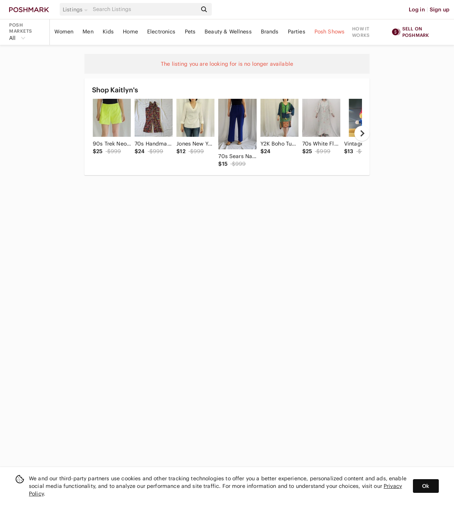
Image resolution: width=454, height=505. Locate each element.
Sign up (439, 9)
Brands (270, 31)
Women (63, 31)
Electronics (161, 31)
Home (130, 31)
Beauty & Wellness (228, 31)
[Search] (144, 9)
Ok (425, 486)
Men (88, 31)
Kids (108, 31)
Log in (417, 9)
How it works (361, 32)
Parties (296, 31)
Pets (190, 31)
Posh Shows (329, 31)
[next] (362, 133)
